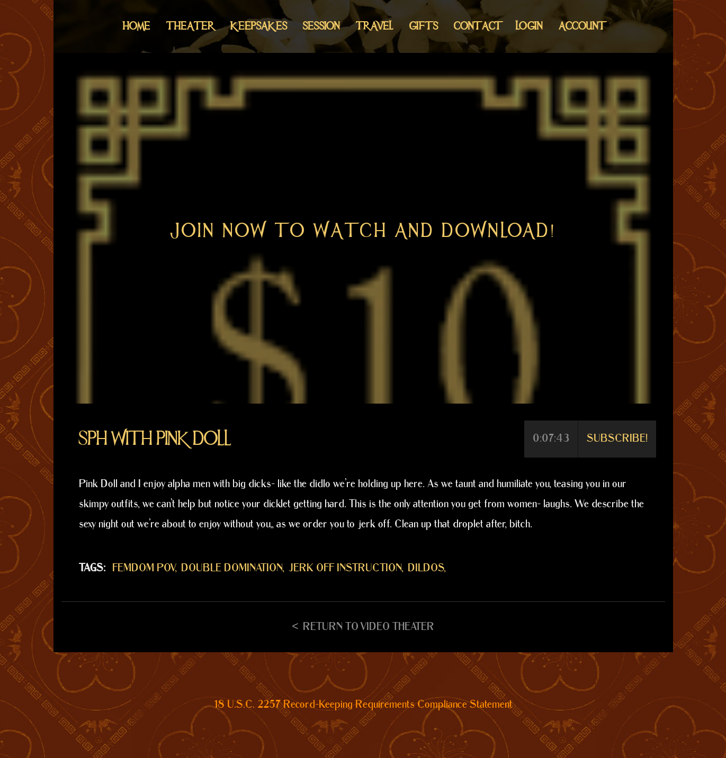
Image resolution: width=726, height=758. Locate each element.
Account (581, 26)
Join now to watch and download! (363, 230)
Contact (477, 26)
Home (136, 26)
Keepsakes (258, 26)
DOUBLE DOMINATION (232, 568)
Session (321, 26)
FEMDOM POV (143, 568)
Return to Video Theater (368, 627)
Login (529, 26)
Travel (374, 26)
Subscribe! (617, 438)
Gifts (423, 26)
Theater (190, 26)
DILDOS (426, 568)
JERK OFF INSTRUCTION (345, 568)
